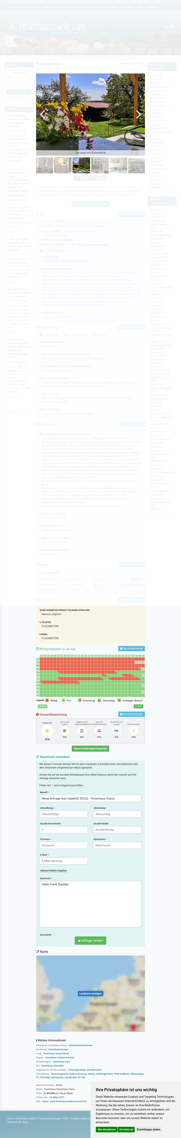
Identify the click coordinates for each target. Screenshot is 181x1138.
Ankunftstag (47, 808)
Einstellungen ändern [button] (148, 1129)
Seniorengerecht (59, 1074)
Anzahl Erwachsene (50, 823)
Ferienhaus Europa (58, 1049)
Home (10, 1118)
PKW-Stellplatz (121, 1074)
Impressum (87, 1118)
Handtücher (71, 1077)
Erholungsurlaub (77, 1069)
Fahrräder (45, 1077)
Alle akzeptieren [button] (107, 1129)
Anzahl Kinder (101, 823)
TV (37, 1077)
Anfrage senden (90, 940)
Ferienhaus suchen (26, 1118)
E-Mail (44, 854)
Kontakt (74, 1118)
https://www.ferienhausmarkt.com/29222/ (64, 1101)
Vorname (45, 839)
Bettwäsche (57, 1077)
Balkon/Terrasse (78, 1074)
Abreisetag (100, 808)
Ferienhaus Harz (61, 1061)
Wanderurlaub (94, 1069)
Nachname (100, 839)
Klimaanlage (137, 1074)
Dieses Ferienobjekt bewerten (90, 748)
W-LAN (81, 1077)
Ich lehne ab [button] (126, 1129)
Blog (25, 1122)
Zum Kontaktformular (131, 648)
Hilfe (65, 1118)
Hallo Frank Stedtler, (91, 904)
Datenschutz (14, 1122)
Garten (91, 1074)
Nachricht (46, 878)
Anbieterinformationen (80, 1045)
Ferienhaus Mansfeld (52, 1065)
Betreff (44, 792)
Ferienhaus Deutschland (56, 1053)
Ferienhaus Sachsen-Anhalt (59, 1057)
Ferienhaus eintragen (50, 1118)
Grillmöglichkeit (104, 1074)
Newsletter (47, 934)
